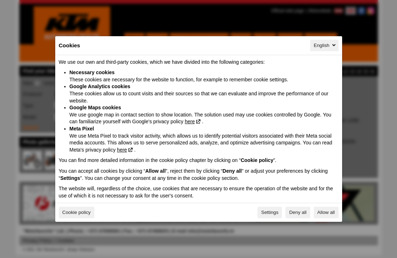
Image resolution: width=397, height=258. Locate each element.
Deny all (297, 212)
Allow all (326, 212)
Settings (269, 212)
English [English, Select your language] (325, 45)
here (190, 121)
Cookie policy (76, 212)
